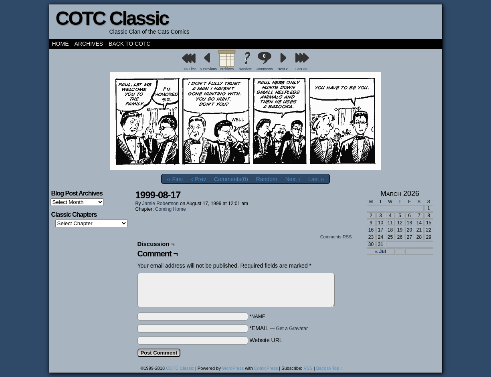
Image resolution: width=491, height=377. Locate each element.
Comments (264, 61)
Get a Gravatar (292, 328)
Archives (89, 43)
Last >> (301, 69)
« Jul (380, 251)
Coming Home (170, 209)
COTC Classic (112, 18)
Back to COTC (130, 43)
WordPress (233, 368)
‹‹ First (175, 179)
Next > (282, 69)
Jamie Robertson (160, 203)
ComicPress (266, 368)
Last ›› (316, 179)
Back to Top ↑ (329, 368)
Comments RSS (336, 236)
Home (60, 43)
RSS (308, 368)
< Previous (208, 69)
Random (245, 69)
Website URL (265, 340)
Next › (292, 179)
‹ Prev (198, 179)
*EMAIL (278, 328)
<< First (190, 69)
